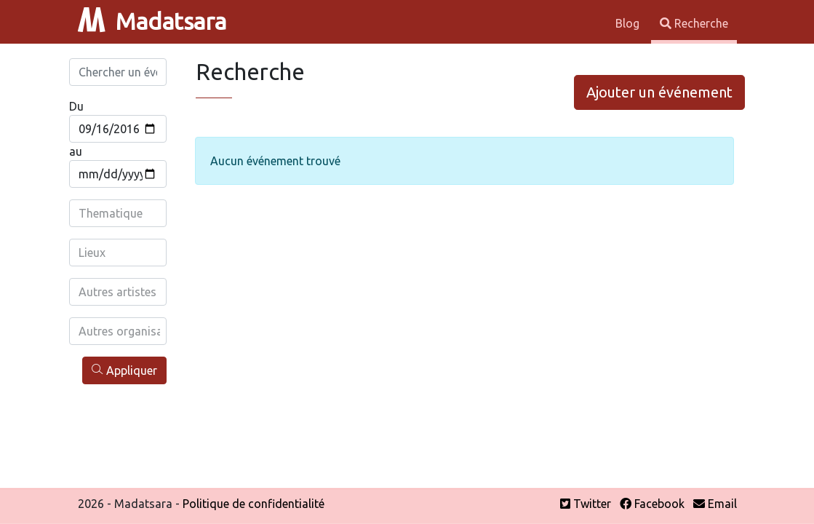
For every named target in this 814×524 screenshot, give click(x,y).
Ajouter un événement (659, 92)
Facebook (652, 503)
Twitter (585, 503)
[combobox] (119, 213)
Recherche (694, 23)
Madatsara (152, 21)
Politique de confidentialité (253, 503)
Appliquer (124, 370)
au (75, 151)
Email (715, 503)
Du (76, 106)
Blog (628, 23)
